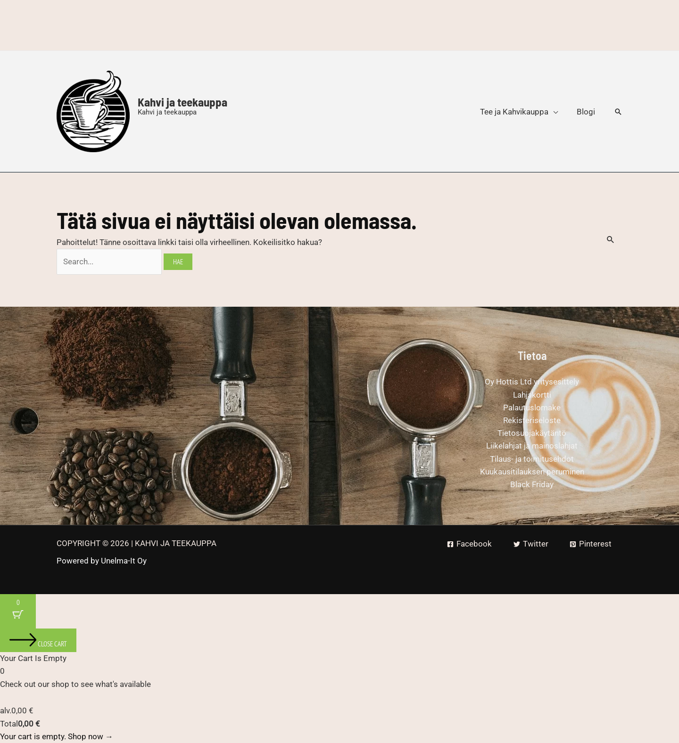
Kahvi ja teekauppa (182, 102)
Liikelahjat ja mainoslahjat (532, 445)
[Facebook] (469, 544)
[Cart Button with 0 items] (18, 611)
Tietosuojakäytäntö (531, 433)
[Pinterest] (590, 544)
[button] (618, 111)
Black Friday (532, 484)
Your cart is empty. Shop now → (56, 736)
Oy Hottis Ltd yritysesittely (532, 381)
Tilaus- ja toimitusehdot (532, 459)
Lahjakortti (532, 395)
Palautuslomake (532, 407)
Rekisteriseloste (532, 420)
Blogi (586, 111)
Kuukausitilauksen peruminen (532, 471)
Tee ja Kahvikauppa (514, 111)
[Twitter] (531, 544)
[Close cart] (38, 640)
